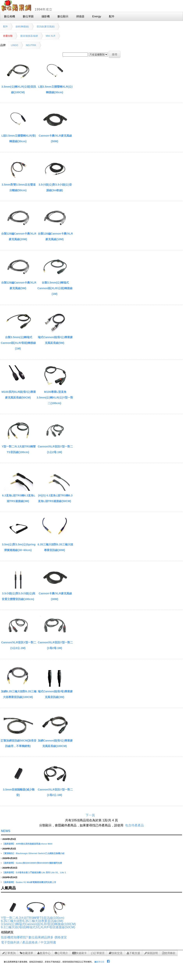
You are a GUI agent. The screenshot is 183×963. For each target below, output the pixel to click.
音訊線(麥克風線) (46, 26)
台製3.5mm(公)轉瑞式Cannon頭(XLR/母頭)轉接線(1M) (18, 343)
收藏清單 (26, 953)
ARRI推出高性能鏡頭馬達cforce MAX (34, 844)
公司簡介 (61, 953)
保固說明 (151, 953)
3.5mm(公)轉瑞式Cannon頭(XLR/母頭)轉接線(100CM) (38, 924)
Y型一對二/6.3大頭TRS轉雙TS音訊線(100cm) (32, 917)
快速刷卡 (79, 953)
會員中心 (43, 953)
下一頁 (90, 815)
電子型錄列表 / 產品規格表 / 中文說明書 (28, 942)
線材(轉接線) (22, 26)
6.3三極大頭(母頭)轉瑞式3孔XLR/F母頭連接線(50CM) (38, 927)
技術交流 (115, 953)
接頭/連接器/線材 (29, 36)
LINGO (14, 45)
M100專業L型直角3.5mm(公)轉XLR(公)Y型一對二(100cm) (55, 397)
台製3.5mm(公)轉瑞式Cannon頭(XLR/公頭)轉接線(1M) (54, 288)
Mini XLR (50, 36)
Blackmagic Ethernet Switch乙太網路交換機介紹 (40, 853)
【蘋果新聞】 (8, 844)
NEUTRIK (31, 45)
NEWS (5, 831)
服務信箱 (99, 962)
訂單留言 (98, 953)
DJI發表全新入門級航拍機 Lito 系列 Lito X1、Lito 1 (41, 872)
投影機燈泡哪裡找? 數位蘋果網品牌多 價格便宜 (34, 937)
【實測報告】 (8, 853)
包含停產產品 (134, 825)
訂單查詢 (9, 953)
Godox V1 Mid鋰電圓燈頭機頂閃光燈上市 (36, 882)
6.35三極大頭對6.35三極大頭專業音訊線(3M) (32, 921)
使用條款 (168, 953)
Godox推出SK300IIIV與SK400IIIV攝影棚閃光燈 (39, 863)
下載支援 (133, 953)
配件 (5, 26)
